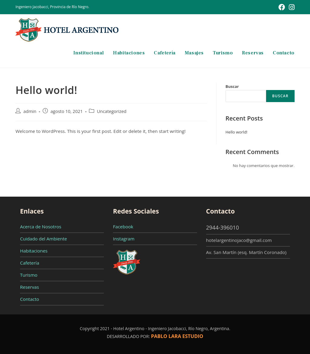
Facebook (123, 227)
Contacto (29, 299)
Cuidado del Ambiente (43, 239)
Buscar (232, 86)
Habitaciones (34, 251)
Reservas (29, 287)
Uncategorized (112, 111)
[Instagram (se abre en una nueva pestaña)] (291, 7)
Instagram (123, 239)
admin (29, 111)
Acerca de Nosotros (40, 227)
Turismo (28, 275)
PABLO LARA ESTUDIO (177, 336)
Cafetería (29, 263)
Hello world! (237, 132)
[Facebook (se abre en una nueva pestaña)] (282, 7)
